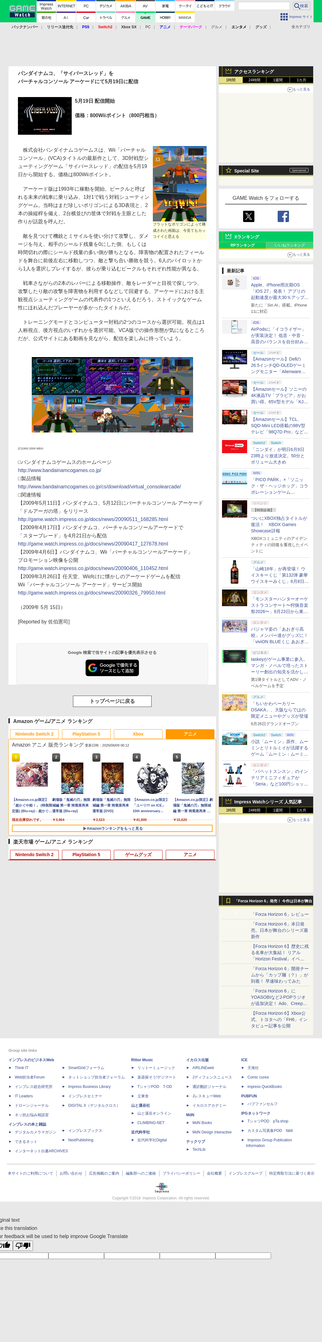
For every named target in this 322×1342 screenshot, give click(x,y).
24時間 (254, 80)
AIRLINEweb (203, 1068)
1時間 (231, 80)
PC (148, 27)
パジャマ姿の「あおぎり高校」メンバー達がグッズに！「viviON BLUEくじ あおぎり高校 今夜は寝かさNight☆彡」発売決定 (280, 642)
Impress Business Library (89, 1086)
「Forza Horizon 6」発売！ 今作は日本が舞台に (273, 902)
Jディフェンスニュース (212, 1077)
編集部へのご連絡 (141, 1173)
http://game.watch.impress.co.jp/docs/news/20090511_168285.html (93, 519)
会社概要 (214, 1173)
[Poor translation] (23, 1246)
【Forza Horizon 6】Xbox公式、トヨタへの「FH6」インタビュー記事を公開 (279, 1019)
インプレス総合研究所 (34, 1086)
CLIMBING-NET (150, 1123)
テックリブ (195, 1141)
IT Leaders (24, 1096)
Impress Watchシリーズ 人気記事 (268, 801)
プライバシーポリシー (181, 1173)
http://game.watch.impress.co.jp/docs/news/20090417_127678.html (93, 543)
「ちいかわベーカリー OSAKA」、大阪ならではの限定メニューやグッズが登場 (279, 710)
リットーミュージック (156, 1068)
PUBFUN (249, 1096)
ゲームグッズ (138, 854)
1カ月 (302, 80)
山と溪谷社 (140, 1105)
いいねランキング (290, 245)
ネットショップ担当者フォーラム (96, 1077)
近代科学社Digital (152, 1140)
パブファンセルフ (262, 1104)
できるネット (26, 1141)
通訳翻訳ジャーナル (209, 1086)
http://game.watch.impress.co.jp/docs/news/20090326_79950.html (91, 592)
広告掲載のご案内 (104, 1173)
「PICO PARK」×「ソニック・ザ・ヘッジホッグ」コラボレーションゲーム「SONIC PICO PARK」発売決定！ (279, 492)
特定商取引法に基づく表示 (291, 1173)
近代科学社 (140, 1132)
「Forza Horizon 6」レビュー (280, 914)
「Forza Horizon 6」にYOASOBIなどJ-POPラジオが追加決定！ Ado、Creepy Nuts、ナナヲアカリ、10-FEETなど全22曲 (278, 1003)
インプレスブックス (85, 1130)
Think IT (21, 1068)
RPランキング (242, 245)
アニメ (190, 733)
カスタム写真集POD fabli (270, 1130)
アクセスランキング (254, 71)
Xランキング (246, 236)
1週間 (278, 80)
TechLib (198, 1149)
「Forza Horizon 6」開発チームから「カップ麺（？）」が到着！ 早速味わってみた (280, 975)
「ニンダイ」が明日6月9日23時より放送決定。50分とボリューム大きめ (278, 456)
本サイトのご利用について (30, 1173)
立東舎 (143, 1096)
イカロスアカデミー (209, 1105)
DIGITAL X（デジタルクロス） (94, 1105)
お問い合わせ (71, 1173)
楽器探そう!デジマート (156, 1077)
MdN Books (202, 1123)
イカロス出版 (197, 1060)
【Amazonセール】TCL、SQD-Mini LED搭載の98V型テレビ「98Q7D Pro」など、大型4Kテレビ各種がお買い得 (279, 432)
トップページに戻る (112, 701)
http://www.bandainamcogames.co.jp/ (59, 470)
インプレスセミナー (85, 1096)
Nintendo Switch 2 (34, 733)
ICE (244, 1060)
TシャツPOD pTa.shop (267, 1121)
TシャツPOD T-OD (154, 1086)
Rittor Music (142, 1060)
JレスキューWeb (206, 1096)
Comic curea (258, 1077)
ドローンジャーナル (32, 1105)
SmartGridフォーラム (86, 1068)
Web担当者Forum (30, 1077)
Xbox (138, 733)
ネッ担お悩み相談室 (32, 1115)
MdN (190, 1115)
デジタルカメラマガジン (35, 1132)
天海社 (253, 1068)
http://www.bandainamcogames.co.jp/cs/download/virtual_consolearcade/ (99, 486)
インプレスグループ (246, 1173)
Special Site (246, 170)
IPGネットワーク (255, 1113)
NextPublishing (80, 1140)
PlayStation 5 (86, 733)
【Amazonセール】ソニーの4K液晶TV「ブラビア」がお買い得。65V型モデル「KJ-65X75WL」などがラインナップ (279, 402)
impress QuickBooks (264, 1086)
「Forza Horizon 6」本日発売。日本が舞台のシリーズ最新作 (279, 930)
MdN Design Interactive (212, 1132)
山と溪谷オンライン (154, 1113)
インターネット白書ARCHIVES (41, 1151)
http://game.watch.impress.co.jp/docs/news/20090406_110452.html (93, 568)
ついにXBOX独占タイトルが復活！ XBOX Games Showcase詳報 (279, 524)
